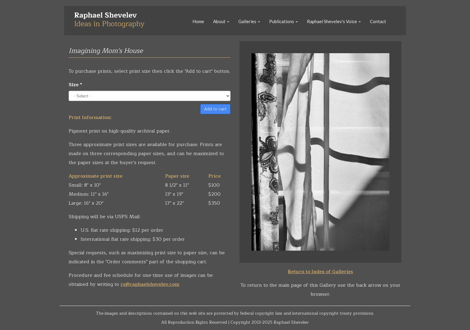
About (221, 21)
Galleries (249, 21)
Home (198, 21)
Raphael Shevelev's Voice (334, 21)
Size (75, 85)
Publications (283, 21)
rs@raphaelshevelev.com (149, 284)
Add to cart (215, 108)
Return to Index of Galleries (320, 272)
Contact (378, 21)
